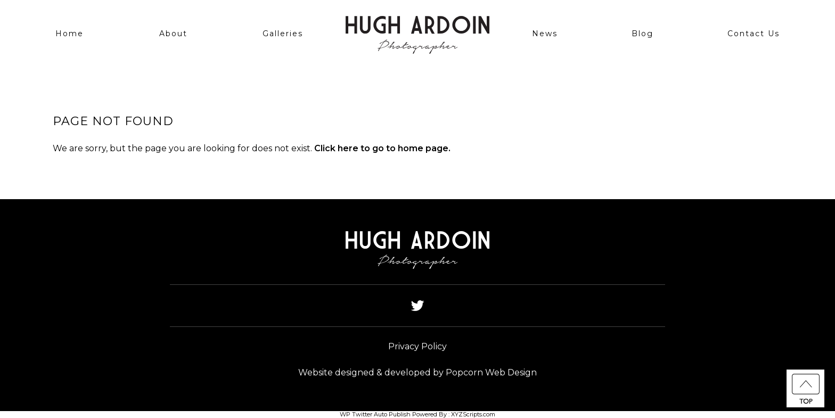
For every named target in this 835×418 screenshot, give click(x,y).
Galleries (283, 33)
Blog (642, 33)
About (173, 33)
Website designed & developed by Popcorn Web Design (417, 372)
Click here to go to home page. (382, 148)
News (545, 33)
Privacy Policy (417, 346)
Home (69, 33)
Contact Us (753, 33)
